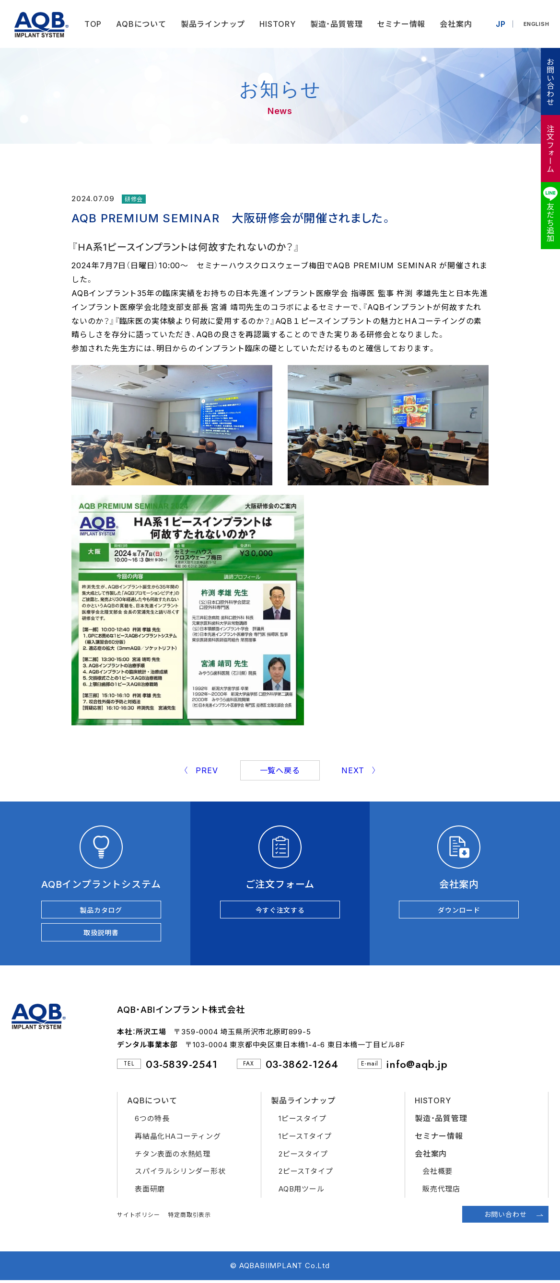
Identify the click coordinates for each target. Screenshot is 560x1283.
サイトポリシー (138, 1217)
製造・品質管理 (333, 24)
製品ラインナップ (210, 24)
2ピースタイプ (303, 1156)
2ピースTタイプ (306, 1173)
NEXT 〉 (359, 770)
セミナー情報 (398, 24)
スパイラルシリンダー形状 (180, 1173)
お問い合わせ (550, 81)
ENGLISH (535, 24)
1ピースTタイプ (305, 1138)
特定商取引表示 (189, 1217)
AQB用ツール (302, 1191)
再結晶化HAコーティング (178, 1138)
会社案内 (453, 24)
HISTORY (275, 24)
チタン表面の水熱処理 (172, 1156)
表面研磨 (150, 1191)
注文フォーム (550, 149)
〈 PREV (200, 770)
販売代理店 (441, 1191)
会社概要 (437, 1173)
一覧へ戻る (280, 770)
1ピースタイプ (303, 1120)
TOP (90, 24)
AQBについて (139, 24)
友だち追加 (550, 222)
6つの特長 (152, 1120)
